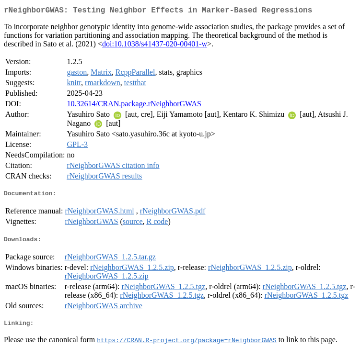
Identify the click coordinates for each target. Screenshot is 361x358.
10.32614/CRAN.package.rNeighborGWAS (134, 105)
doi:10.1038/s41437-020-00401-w (154, 46)
